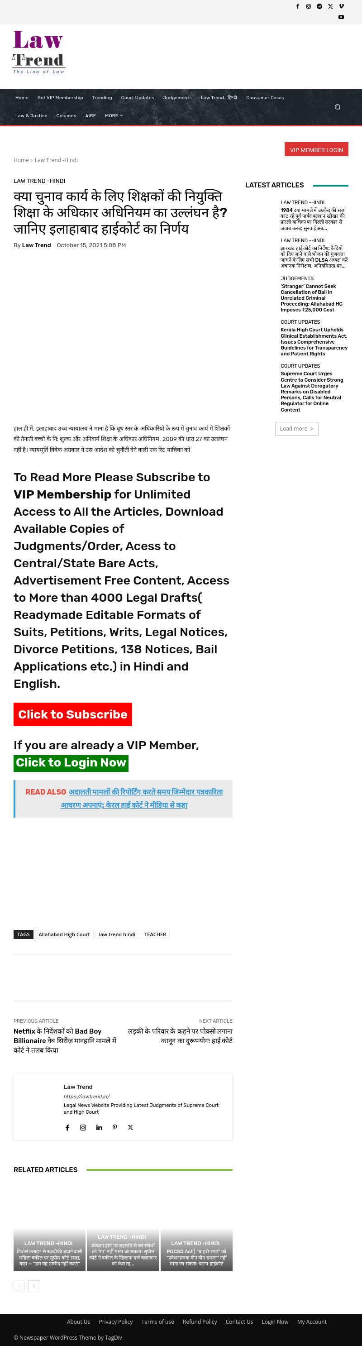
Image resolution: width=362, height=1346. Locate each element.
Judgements (297, 278)
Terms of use (157, 1322)
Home (21, 160)
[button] (338, 106)
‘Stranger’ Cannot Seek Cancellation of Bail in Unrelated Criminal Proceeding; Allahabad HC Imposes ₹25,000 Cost (312, 298)
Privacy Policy (116, 1322)
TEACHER (155, 934)
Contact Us (239, 1322)
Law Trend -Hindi (56, 160)
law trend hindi (117, 934)
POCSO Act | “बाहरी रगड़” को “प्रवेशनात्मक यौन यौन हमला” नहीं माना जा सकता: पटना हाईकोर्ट (196, 1257)
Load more (297, 428)
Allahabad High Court (64, 934)
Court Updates (300, 322)
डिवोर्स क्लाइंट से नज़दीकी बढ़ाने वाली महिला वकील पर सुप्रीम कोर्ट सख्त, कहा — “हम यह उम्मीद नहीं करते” (50, 1257)
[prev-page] (19, 1286)
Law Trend (36, 245)
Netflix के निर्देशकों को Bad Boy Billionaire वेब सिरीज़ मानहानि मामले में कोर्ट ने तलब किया (65, 1040)
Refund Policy (200, 1322)
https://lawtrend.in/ (87, 1096)
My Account (312, 1322)
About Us (78, 1322)
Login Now (275, 1322)
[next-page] (33, 1286)
